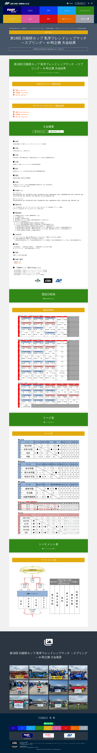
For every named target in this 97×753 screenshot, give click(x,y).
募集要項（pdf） (40, 131)
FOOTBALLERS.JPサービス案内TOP (18, 28)
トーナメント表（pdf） (49, 548)
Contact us (43, 717)
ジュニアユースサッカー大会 (36, 28)
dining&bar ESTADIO (23, 746)
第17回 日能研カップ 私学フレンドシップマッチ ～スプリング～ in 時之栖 (30, 270)
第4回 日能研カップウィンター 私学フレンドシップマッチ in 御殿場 (29, 274)
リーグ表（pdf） (49, 422)
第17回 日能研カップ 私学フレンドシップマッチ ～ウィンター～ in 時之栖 (30, 271)
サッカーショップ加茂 (23, 742)
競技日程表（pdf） (49, 298)
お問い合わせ (80, 3)
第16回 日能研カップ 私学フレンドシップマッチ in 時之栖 (27, 273)
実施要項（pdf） (56, 131)
